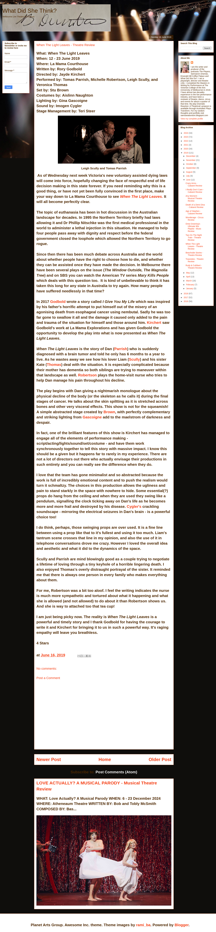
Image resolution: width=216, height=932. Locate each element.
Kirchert (154, 322)
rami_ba (143, 925)
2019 (186, 153)
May (188, 273)
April (188, 276)
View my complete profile (192, 119)
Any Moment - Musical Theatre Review (194, 198)
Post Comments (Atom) (116, 772)
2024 (186, 133)
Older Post (160, 759)
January (190, 288)
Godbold (58, 301)
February (190, 284)
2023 (186, 137)
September (191, 168)
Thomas (54, 364)
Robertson (87, 375)
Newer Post (48, 759)
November (191, 160)
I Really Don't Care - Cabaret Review (195, 190)
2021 (186, 145)
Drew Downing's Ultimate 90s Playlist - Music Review (193, 227)
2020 (186, 149)
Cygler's (134, 506)
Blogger (181, 925)
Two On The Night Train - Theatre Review (194, 237)
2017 (186, 297)
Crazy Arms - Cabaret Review (194, 184)
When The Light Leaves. (141, 196)
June (188, 180)
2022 (186, 141)
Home (104, 759)
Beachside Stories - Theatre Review (194, 254)
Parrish (120, 349)
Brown (109, 412)
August (189, 172)
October (190, 164)
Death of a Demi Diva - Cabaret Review (195, 206)
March (189, 281)
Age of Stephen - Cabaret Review (194, 212)
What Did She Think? (29, 11)
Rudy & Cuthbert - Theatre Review (194, 266)
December (191, 156)
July (188, 176)
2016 (186, 301)
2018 (186, 293)
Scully (134, 359)
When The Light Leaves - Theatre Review (194, 246)
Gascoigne (92, 417)
